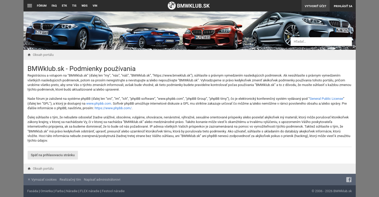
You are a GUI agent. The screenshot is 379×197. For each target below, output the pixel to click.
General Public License (326, 99)
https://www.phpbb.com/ (113, 108)
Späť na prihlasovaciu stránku (53, 155)
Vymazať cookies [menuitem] (42, 179)
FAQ (54, 5)
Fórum (42, 5)
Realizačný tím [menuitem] (70, 179)
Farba (59, 191)
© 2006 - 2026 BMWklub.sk (332, 191)
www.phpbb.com (98, 103)
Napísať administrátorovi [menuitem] (102, 179)
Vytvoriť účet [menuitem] (315, 6)
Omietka (46, 191)
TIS (74, 5)
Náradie (72, 191)
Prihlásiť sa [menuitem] (343, 6)
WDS (85, 5)
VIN (95, 5)
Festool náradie (113, 191)
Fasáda (32, 191)
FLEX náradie (89, 191)
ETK (64, 5)
